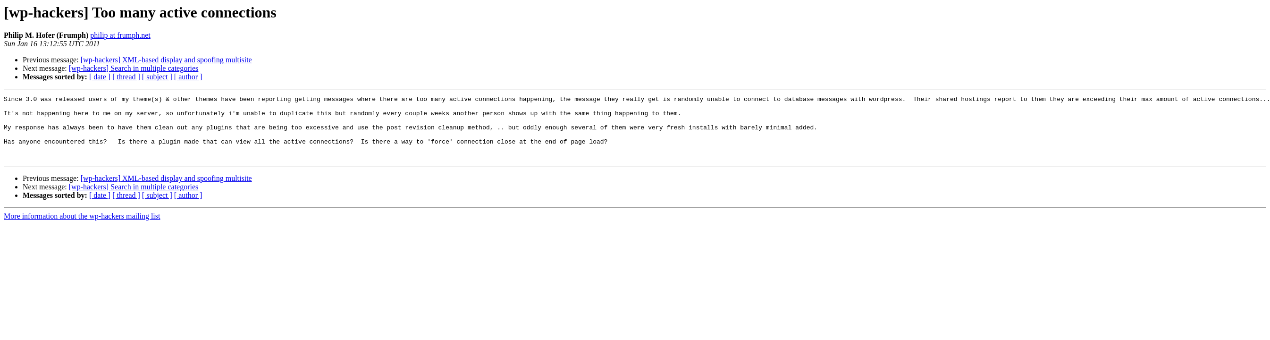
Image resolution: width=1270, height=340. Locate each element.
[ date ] (99, 77)
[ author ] (188, 77)
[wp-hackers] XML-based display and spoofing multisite (166, 60)
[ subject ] (157, 77)
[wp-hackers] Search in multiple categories (134, 68)
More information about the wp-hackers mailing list (82, 229)
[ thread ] (126, 77)
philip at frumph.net (120, 35)
